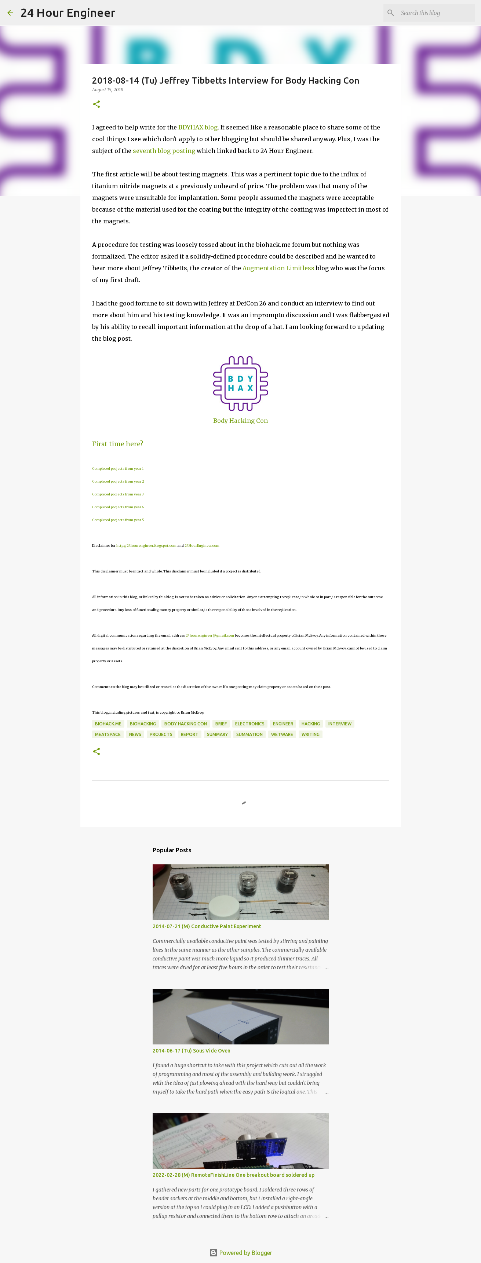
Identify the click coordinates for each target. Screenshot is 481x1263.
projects (161, 734)
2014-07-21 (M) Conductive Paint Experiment (207, 926)
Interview (339, 723)
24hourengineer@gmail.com (210, 635)
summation (249, 734)
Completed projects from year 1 (117, 468)
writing (311, 734)
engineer (283, 723)
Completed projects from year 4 (118, 507)
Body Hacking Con (240, 420)
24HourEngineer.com (202, 545)
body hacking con (185, 723)
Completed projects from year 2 (118, 481)
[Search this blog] (436, 13)
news (135, 734)
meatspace (108, 734)
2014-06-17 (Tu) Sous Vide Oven (191, 1051)
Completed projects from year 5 (118, 520)
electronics (250, 723)
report (189, 734)
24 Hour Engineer (68, 12)
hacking (311, 723)
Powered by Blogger (240, 1252)
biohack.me (108, 723)
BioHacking (143, 723)
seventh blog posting (164, 150)
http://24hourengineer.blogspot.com (146, 545)
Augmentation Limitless (278, 268)
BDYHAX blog (198, 127)
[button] (96, 105)
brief (221, 723)
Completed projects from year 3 (117, 494)
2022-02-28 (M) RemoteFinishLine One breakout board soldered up (233, 1175)
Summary (217, 734)
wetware (282, 734)
